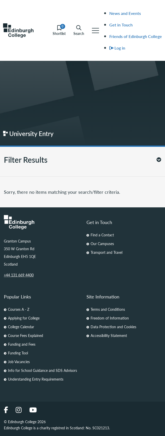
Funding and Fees (21, 344)
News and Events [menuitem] (125, 13)
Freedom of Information (110, 318)
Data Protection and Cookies (113, 326)
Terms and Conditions (108, 309)
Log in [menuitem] (117, 48)
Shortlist (59, 30)
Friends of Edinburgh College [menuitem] (135, 36)
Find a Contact (102, 234)
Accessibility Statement (109, 335)
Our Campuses (102, 243)
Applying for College (24, 318)
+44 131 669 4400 (19, 274)
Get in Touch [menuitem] (121, 25)
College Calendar (21, 326)
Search (78, 30)
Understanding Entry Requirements (35, 379)
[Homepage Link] (41, 222)
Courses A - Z (18, 309)
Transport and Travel (106, 252)
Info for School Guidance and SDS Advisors (42, 370)
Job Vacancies (19, 361)
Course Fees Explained (25, 335)
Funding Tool (18, 352)
